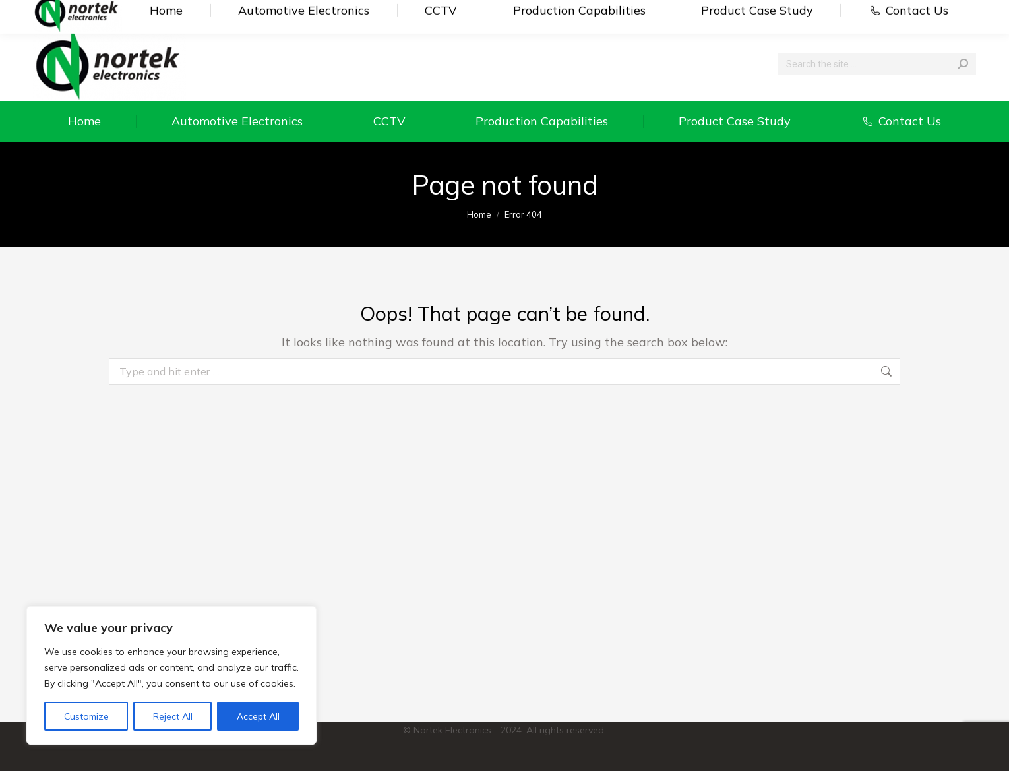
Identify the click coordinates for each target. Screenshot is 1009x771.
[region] (171, 675)
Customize (86, 716)
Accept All (258, 716)
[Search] (877, 64)
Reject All (173, 716)
